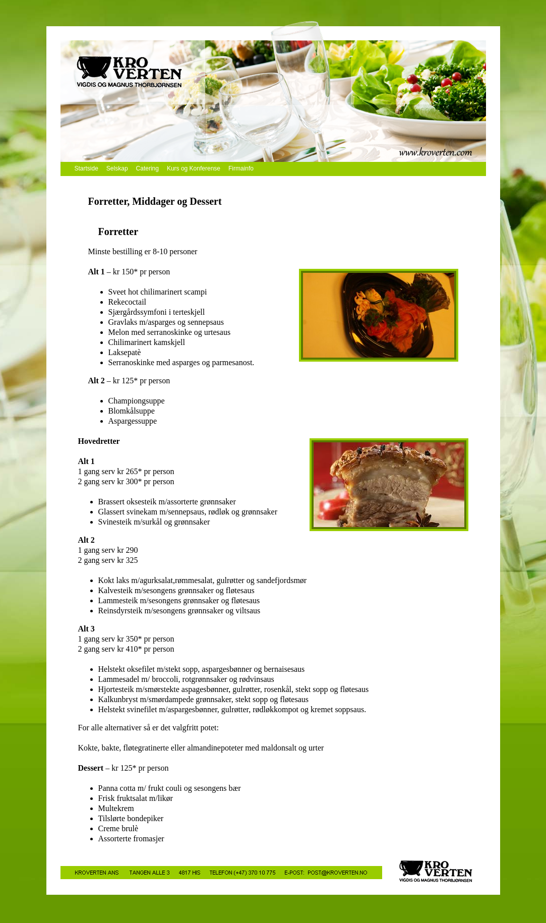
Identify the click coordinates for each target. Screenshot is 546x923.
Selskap (117, 168)
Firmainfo (241, 168)
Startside (86, 168)
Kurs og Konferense (193, 168)
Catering (147, 168)
